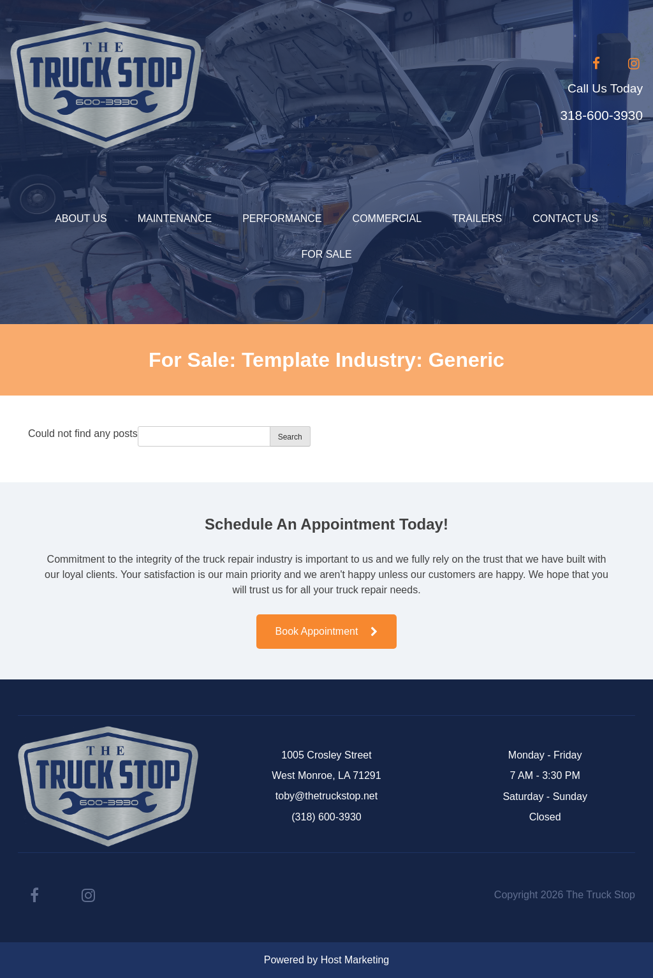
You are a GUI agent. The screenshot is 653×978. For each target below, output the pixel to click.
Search (290, 437)
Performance (281, 218)
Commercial (387, 218)
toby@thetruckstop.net (326, 795)
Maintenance (175, 218)
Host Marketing (355, 959)
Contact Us (565, 218)
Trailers (477, 218)
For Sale (326, 254)
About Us (81, 218)
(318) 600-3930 (326, 816)
